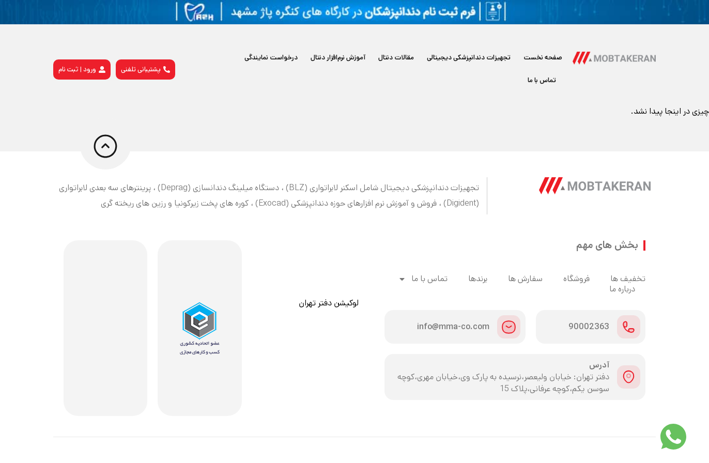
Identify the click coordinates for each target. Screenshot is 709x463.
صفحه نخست (542, 58)
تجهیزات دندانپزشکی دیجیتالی (469, 58)
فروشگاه (576, 279)
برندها (477, 279)
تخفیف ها (627, 279)
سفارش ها (525, 279)
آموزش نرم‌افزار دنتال (338, 58)
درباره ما (622, 289)
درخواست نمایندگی (271, 58)
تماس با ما (542, 80)
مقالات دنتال (396, 58)
